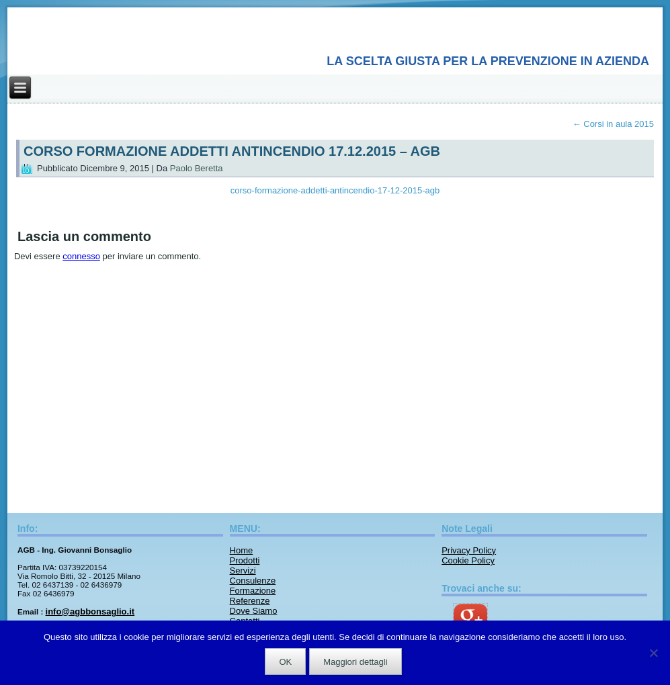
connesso (81, 256)
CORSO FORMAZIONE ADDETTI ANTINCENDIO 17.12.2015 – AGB (232, 151)
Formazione (253, 591)
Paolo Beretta (196, 168)
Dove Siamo (254, 611)
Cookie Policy (468, 560)
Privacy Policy (469, 550)
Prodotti (245, 560)
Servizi (243, 570)
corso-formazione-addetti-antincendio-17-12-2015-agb (335, 190)
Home (241, 550)
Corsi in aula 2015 (613, 124)
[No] (653, 652)
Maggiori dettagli (355, 662)
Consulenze (253, 581)
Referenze (250, 601)
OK (285, 662)
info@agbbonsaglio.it (90, 611)
